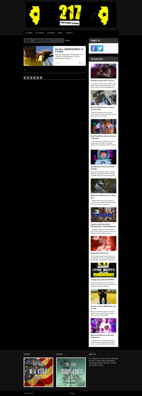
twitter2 (100, 48)
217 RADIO (51, 33)
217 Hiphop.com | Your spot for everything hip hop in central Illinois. (51, 393)
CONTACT (69, 33)
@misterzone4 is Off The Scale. (100, 253)
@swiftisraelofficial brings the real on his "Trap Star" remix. (102, 108)
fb (94, 48)
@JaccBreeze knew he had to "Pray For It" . (103, 80)
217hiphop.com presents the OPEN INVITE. (102, 280)
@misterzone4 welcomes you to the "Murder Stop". (103, 196)
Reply (82, 63)
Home (28, 40)
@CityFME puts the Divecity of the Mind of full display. (103, 167)
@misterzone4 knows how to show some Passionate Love (102, 336)
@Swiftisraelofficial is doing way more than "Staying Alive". (103, 137)
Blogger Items (79, 393)
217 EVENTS (39, 33)
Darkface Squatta (42, 40)
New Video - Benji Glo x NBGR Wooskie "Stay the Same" (103, 307)
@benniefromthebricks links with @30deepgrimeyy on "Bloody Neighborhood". (103, 225)
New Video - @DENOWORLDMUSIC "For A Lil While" (69, 50)
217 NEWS (28, 33)
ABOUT (60, 33)
